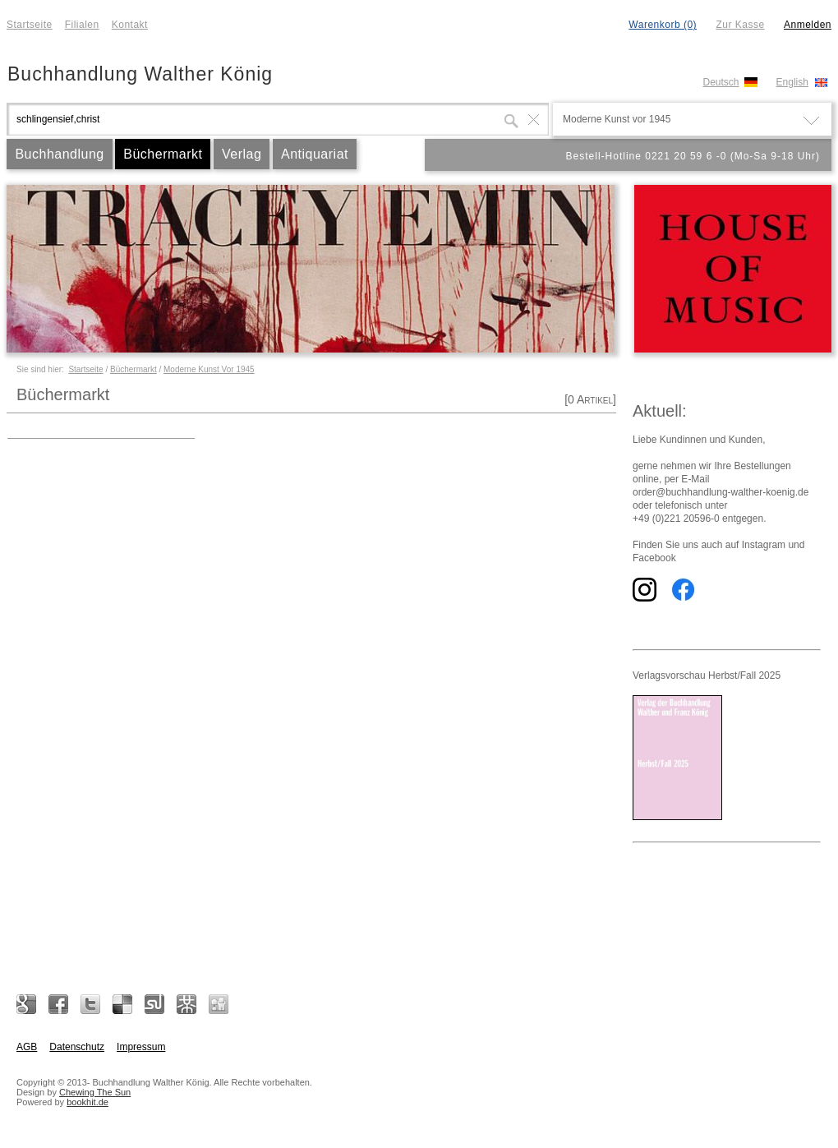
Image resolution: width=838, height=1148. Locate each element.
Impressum (141, 1047)
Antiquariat (314, 154)
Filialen (82, 24)
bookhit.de (87, 1102)
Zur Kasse (740, 24)
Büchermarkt (162, 154)
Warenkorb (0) (662, 24)
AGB (26, 1047)
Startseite (30, 24)
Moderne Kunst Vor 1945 (209, 369)
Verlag (241, 154)
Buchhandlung (59, 154)
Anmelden (807, 24)
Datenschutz (76, 1047)
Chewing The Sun (95, 1092)
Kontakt (130, 24)
